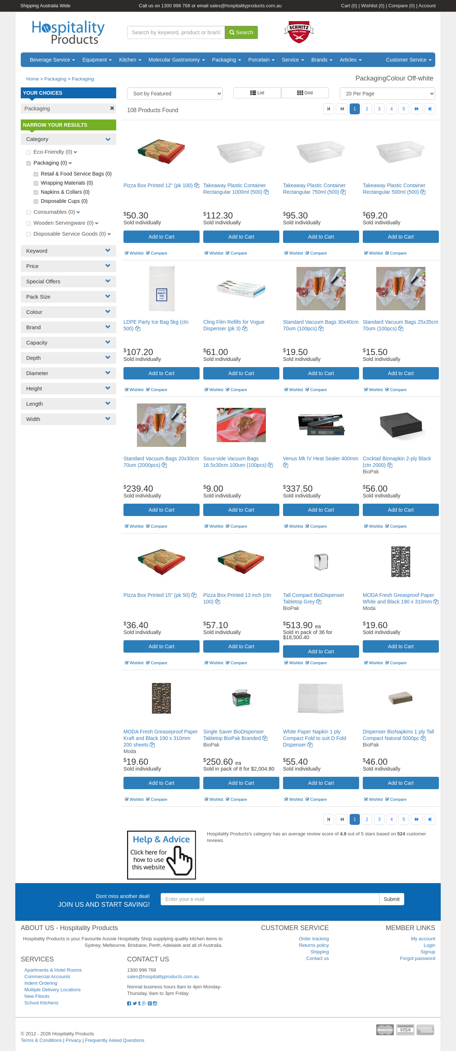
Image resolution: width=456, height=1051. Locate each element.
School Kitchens (41, 1002)
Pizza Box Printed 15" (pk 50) (159, 595)
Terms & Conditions (41, 1040)
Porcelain (261, 60)
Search (241, 32)
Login (429, 945)
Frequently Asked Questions (115, 1040)
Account (427, 5)
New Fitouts (37, 996)
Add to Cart (161, 237)
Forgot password (417, 958)
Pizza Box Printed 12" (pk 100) (161, 185)
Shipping (319, 951)
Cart (349, 5)
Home (32, 79)
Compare (401, 5)
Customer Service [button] (409, 60)
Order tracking (314, 938)
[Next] (417, 108)
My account (423, 938)
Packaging (226, 60)
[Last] (430, 108)
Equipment (97, 60)
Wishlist (372, 5)
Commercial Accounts (47, 976)
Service (293, 60)
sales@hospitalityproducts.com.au (246, 5)
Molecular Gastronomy (177, 60)
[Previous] (342, 108)
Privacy (73, 1040)
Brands (322, 60)
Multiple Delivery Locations (52, 989)
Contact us (317, 958)
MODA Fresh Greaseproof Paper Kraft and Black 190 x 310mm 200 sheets (160, 738)
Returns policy (314, 945)
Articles (351, 60)
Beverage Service (52, 60)
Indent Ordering (40, 983)
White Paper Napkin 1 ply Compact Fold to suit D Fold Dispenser (314, 738)
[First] (328, 108)
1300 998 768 (175, 5)
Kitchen (130, 60)
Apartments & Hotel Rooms (53, 970)
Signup (428, 951)
